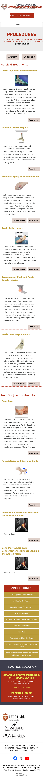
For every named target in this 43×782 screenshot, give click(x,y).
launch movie (19, 220)
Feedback (9, 748)
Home (7, 745)
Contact (34, 748)
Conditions (29, 56)
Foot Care (7, 401)
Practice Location (21, 666)
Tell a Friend (22, 748)
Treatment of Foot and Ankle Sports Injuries (21, 619)
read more (33, 120)
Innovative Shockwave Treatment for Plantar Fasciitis (21, 645)
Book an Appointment (20, 15)
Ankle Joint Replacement (16, 334)
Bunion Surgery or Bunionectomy (20, 176)
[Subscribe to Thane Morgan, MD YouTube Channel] (27, 758)
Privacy (26, 745)
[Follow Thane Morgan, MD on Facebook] (15, 758)
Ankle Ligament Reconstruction (19, 70)
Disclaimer (16, 745)
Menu (21, 24)
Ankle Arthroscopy (12, 228)
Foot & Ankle (36, 41)
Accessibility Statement (21, 750)
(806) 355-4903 (22, 687)
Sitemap (35, 745)
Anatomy (12, 56)
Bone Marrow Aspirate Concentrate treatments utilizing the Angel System (20, 550)
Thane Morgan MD (12, 765)
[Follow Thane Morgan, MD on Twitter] (21, 758)
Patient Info (22, 41)
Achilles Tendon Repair (15, 127)
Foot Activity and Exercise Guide (20, 461)
